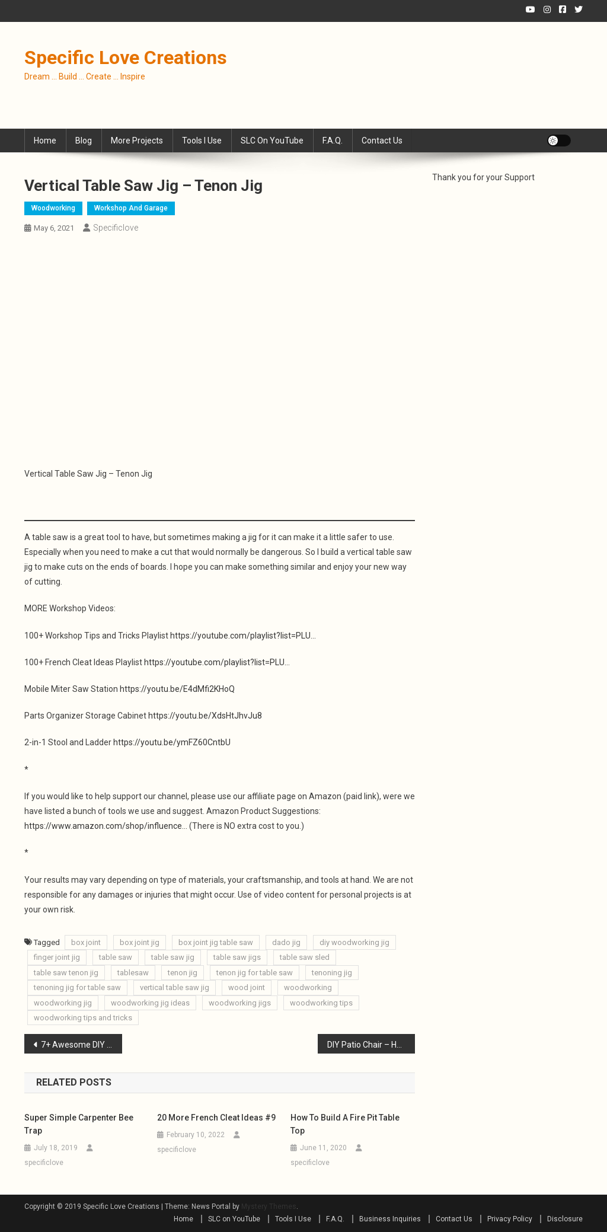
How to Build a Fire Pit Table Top (345, 1124)
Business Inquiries (390, 1219)
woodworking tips (321, 1002)
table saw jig (172, 957)
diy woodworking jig (354, 942)
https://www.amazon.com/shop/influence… (105, 826)
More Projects (137, 140)
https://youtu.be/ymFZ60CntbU (172, 742)
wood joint (246, 987)
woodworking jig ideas (150, 1002)
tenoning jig (332, 972)
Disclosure (565, 1219)
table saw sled (305, 957)
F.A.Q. (332, 140)
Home (45, 140)
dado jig (286, 942)
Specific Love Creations (125, 57)
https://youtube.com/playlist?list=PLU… (243, 635)
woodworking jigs (240, 1002)
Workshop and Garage (131, 208)
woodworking (308, 987)
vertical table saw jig (174, 987)
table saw (115, 957)
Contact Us (382, 140)
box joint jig (139, 942)
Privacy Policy (509, 1219)
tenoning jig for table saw (77, 987)
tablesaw (133, 972)
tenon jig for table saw (254, 972)
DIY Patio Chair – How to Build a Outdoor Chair (371, 1044)
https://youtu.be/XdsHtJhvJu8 (205, 715)
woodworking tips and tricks (83, 1017)
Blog (83, 140)
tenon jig (182, 972)
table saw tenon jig (66, 972)
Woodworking (53, 208)
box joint (86, 942)
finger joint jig (57, 957)
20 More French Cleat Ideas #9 (216, 1117)
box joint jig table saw (215, 942)
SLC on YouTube (272, 140)
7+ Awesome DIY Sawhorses (81, 1044)
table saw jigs (237, 957)
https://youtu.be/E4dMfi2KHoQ (177, 689)
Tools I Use (202, 140)
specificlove (115, 227)
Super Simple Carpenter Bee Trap (78, 1124)
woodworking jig (63, 1002)
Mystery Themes (268, 1206)
